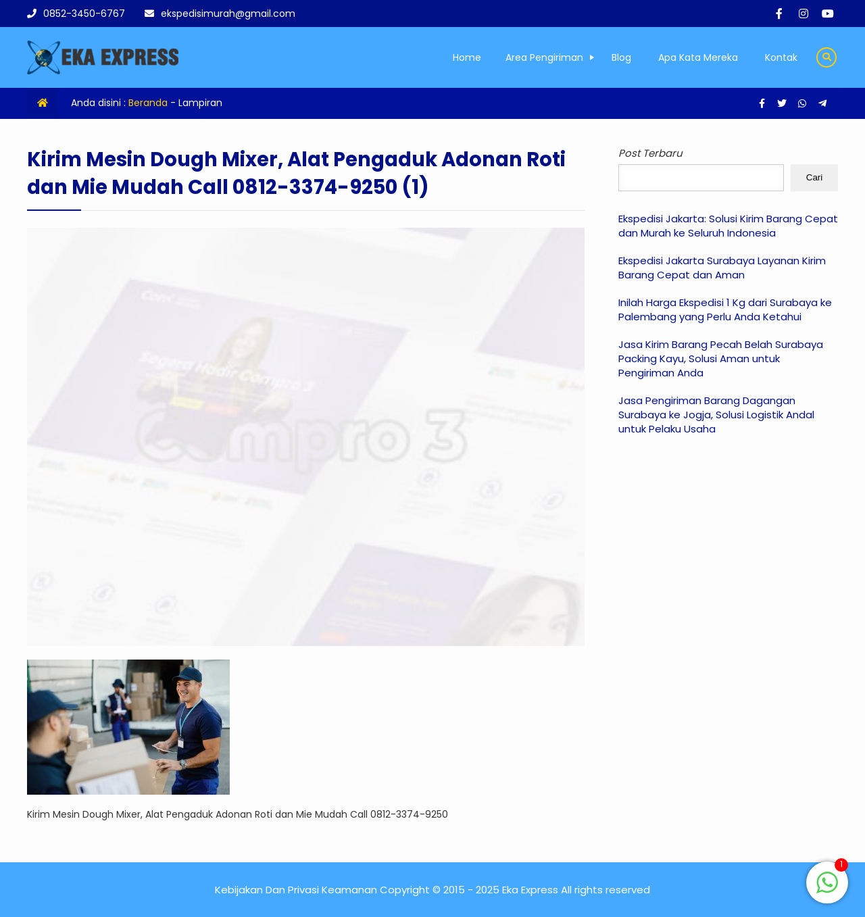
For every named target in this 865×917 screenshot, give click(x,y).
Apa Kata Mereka (698, 57)
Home (467, 57)
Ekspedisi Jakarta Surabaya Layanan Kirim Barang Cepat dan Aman (722, 267)
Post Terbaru (650, 153)
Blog (621, 57)
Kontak (781, 57)
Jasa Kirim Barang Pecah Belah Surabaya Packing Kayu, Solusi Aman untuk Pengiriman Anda (720, 358)
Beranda (148, 102)
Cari (814, 177)
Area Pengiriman (544, 57)
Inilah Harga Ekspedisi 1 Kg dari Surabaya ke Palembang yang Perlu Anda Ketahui (725, 309)
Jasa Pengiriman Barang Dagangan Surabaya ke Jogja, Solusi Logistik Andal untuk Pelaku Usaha (716, 414)
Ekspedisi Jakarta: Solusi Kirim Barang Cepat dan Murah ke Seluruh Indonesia (728, 226)
